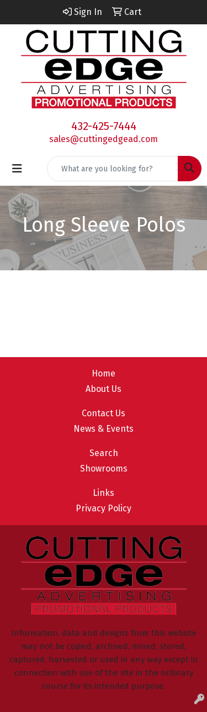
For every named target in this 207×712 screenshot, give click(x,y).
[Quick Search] (112, 168)
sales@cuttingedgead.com (103, 139)
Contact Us (103, 413)
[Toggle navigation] (17, 168)
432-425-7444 (103, 126)
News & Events (103, 428)
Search (103, 453)
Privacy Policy (103, 508)
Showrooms (104, 468)
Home (103, 373)
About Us (103, 389)
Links (103, 493)
